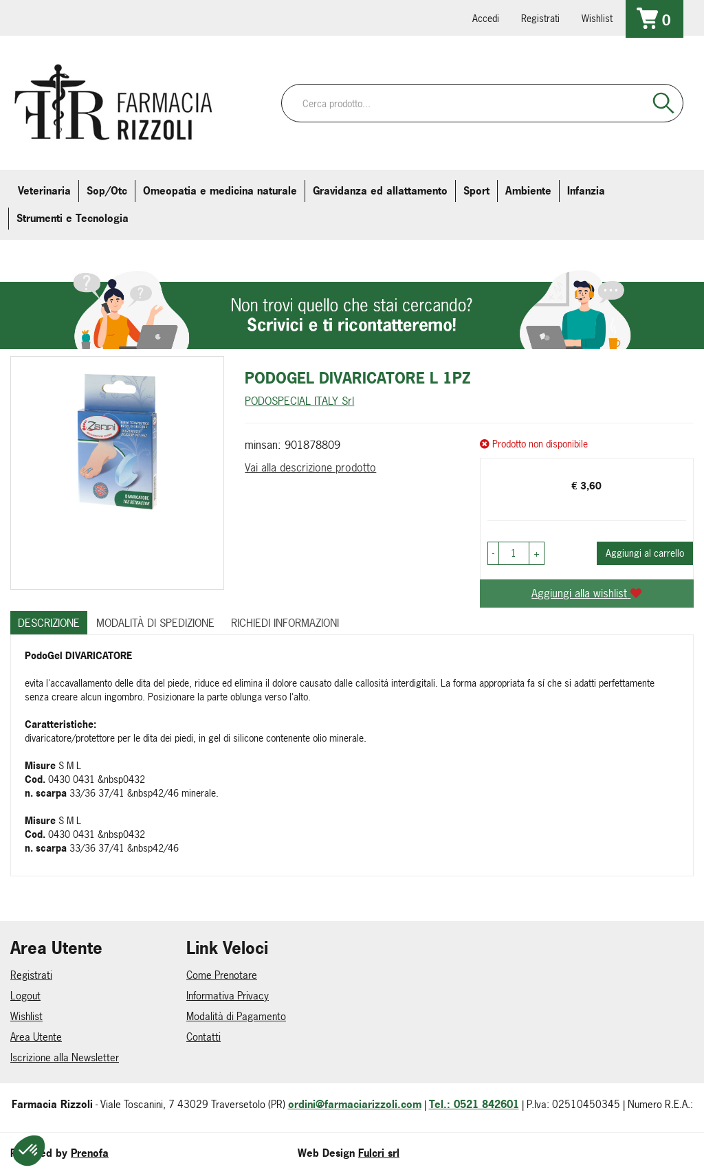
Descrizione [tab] (49, 622)
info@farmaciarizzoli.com (71, 17)
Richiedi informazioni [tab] (285, 622)
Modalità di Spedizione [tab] (155, 622)
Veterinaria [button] (44, 191)
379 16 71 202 (186, 17)
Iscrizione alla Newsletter (64, 1057)
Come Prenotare (221, 975)
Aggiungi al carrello (645, 553)
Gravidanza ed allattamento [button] (380, 191)
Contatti (203, 1037)
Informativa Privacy (227, 995)
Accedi (485, 18)
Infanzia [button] (586, 191)
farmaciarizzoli (109, 17)
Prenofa (90, 1153)
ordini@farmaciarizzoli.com (354, 1104)
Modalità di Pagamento (236, 1016)
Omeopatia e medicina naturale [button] (220, 191)
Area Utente (36, 1037)
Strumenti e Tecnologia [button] (72, 218)
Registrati (540, 18)
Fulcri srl (378, 1153)
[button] (493, 553)
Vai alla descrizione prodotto (310, 467)
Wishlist (597, 18)
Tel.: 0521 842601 (474, 1104)
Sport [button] (476, 191)
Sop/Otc (107, 191)
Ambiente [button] (528, 191)
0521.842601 (32, 17)
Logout (25, 995)
